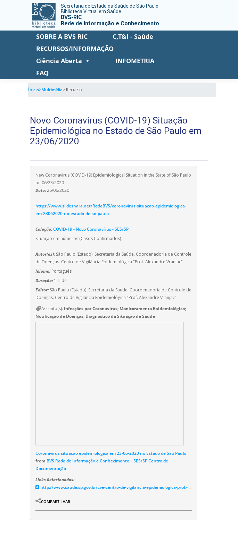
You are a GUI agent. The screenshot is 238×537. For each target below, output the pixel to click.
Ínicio (33, 90)
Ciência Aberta (63, 61)
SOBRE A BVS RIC (62, 36)
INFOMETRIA (134, 61)
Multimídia (52, 90)
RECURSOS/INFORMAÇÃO (75, 48)
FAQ (42, 73)
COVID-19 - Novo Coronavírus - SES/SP (91, 229)
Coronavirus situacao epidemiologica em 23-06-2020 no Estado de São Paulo (110, 453)
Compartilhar (55, 501)
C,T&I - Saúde (133, 36)
